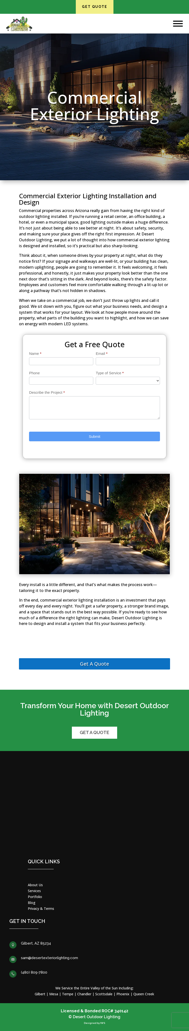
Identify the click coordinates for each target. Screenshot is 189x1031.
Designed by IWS (94, 1023)
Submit (94, 436)
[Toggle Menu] (178, 24)
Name (35, 353)
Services (34, 890)
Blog (31, 902)
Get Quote (94, 7)
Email (102, 353)
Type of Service (110, 373)
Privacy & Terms (41, 908)
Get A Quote (94, 663)
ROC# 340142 (115, 1011)
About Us (35, 885)
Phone (34, 373)
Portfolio (35, 896)
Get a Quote (94, 732)
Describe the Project (47, 392)
